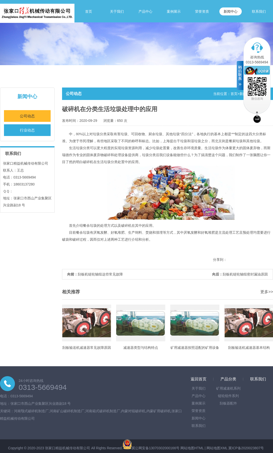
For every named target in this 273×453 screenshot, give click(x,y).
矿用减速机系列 (228, 388)
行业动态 (27, 130)
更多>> (266, 292)
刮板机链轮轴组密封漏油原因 (245, 274)
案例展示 (174, 11)
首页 (88, 11)
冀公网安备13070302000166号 (155, 448)
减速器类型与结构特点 (140, 348)
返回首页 (198, 379)
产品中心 (145, 11)
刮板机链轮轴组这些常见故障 (100, 274)
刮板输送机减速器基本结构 (249, 348)
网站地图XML (216, 448)
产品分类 (228, 379)
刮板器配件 (228, 403)
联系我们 (259, 11)
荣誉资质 (202, 11)
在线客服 (257, 70)
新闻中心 (231, 11)
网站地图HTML (192, 448)
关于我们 (117, 11)
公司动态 (27, 116)
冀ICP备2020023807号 (246, 448)
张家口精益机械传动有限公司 (67, 448)
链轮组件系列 (228, 396)
